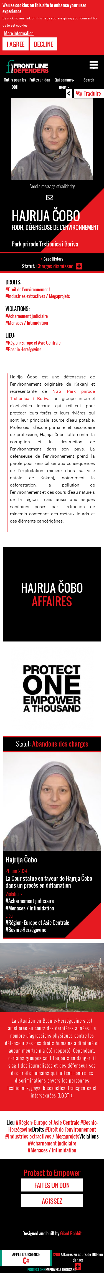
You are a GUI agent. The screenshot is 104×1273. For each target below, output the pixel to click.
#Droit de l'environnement (28, 289)
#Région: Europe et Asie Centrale (33, 342)
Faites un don (39, 80)
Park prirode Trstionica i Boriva (45, 244)
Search (88, 80)
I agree (15, 44)
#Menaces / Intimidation (27, 322)
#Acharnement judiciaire (27, 316)
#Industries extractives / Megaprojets (38, 296)
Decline (43, 44)
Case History (53, 259)
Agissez (52, 1200)
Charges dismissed (54, 266)
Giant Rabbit (71, 1233)
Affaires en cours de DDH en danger (78, 1257)
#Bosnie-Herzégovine (23, 349)
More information (19, 33)
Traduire (92, 93)
